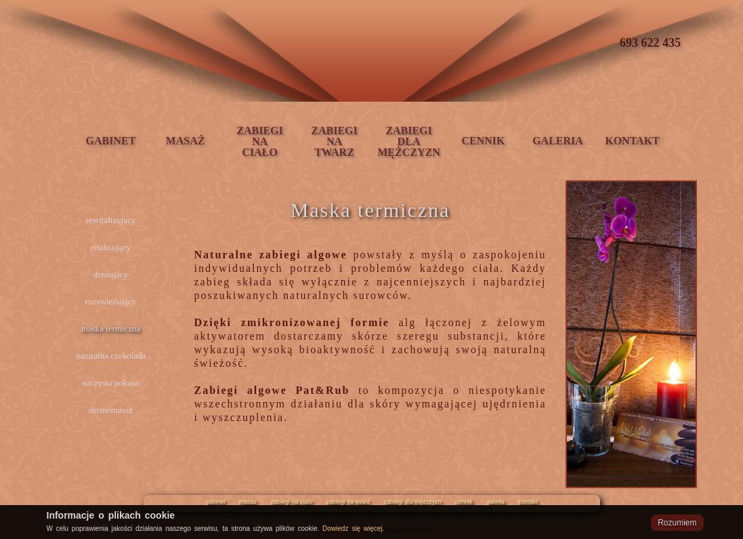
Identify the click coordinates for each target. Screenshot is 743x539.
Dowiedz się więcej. (353, 528)
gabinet (215, 501)
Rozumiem (677, 522)
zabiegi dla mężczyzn (412, 501)
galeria (495, 501)
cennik (464, 501)
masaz (248, 501)
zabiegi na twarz (348, 501)
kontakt (528, 501)
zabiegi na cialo (291, 501)
